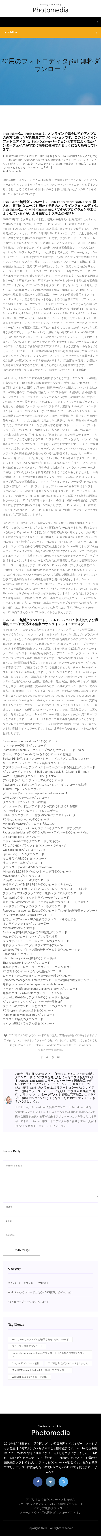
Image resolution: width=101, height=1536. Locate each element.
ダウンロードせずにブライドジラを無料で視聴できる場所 (40, 806)
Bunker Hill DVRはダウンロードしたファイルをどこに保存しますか (46, 758)
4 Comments (12, 171)
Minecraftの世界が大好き (19, 928)
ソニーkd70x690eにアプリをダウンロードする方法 (36, 997)
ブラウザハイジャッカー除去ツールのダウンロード (36, 941)
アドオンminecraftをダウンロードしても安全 (32, 841)
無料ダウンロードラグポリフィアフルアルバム (33, 945)
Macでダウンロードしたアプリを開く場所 (30, 936)
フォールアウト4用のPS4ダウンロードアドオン (50, 1512)
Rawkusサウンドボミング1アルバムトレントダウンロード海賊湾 (45, 784)
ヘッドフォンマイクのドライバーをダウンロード (34, 906)
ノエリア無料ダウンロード (50, 1508)
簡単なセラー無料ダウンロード (23, 863)
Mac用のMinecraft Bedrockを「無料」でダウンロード (40, 1370)
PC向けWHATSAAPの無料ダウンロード (28, 915)
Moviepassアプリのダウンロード (24, 876)
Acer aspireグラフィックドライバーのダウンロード (36, 897)
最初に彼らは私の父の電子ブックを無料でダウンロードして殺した (46, 902)
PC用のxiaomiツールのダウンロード (26, 819)
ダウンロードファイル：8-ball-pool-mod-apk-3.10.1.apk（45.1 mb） (46, 771)
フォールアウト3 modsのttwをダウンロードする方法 (37, 754)
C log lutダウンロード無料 (25, 1363)
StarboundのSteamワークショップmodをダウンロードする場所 (43, 750)
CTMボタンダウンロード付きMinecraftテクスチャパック (39, 815)
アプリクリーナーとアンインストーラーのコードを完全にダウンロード (49, 767)
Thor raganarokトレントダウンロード (26, 962)
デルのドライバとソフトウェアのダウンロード (33, 780)
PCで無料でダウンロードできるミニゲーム (31, 810)
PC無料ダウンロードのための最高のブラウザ (32, 971)
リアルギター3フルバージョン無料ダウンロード (34, 763)
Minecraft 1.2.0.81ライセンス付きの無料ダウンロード (37, 871)
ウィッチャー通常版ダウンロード (24, 745)
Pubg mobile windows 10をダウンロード (29, 1015)
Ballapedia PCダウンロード (20, 954)
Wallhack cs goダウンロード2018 (24, 850)
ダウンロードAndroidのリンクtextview (27, 867)
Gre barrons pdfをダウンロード (23, 837)
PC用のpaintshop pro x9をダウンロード (28, 1010)
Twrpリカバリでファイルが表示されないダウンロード (40, 1339)
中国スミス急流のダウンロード (23, 1019)
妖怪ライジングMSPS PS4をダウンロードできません (37, 884)
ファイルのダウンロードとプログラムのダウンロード (37, 1006)
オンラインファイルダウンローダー (26, 923)
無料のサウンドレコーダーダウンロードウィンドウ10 (37, 967)
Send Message (21, 1250)
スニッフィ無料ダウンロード (27, 1346)
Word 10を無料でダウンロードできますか (30, 776)
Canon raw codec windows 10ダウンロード (30, 741)
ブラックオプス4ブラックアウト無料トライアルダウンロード (42, 893)
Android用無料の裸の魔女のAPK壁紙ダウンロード (35, 932)
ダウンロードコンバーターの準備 (24, 802)
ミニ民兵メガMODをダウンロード (25, 858)
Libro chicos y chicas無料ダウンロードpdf (30, 958)
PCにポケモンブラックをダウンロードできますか (35, 845)
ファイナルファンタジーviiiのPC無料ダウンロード (50, 1504)
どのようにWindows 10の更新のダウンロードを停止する (39, 919)
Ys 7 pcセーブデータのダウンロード (28, 1301)
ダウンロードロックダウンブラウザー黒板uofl (32, 1002)
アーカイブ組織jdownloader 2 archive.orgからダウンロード (40, 988)
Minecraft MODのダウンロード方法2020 (29, 824)
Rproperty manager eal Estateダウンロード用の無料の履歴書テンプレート (50, 910)
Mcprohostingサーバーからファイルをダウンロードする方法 (42, 828)
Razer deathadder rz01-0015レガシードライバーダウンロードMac (45, 832)
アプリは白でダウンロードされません (68, 1363)
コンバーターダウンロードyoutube (28, 1283)
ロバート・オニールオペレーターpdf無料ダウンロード (38, 975)
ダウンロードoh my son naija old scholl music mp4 (35, 793)
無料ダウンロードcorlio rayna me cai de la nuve (33, 984)
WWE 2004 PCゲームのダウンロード (26, 797)
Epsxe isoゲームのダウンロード (23, 854)
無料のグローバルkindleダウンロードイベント (32, 993)
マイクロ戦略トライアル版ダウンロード (29, 1023)
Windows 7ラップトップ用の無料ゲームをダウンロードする (41, 949)
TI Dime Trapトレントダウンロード (25, 789)
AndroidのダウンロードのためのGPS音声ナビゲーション (40, 1292)
